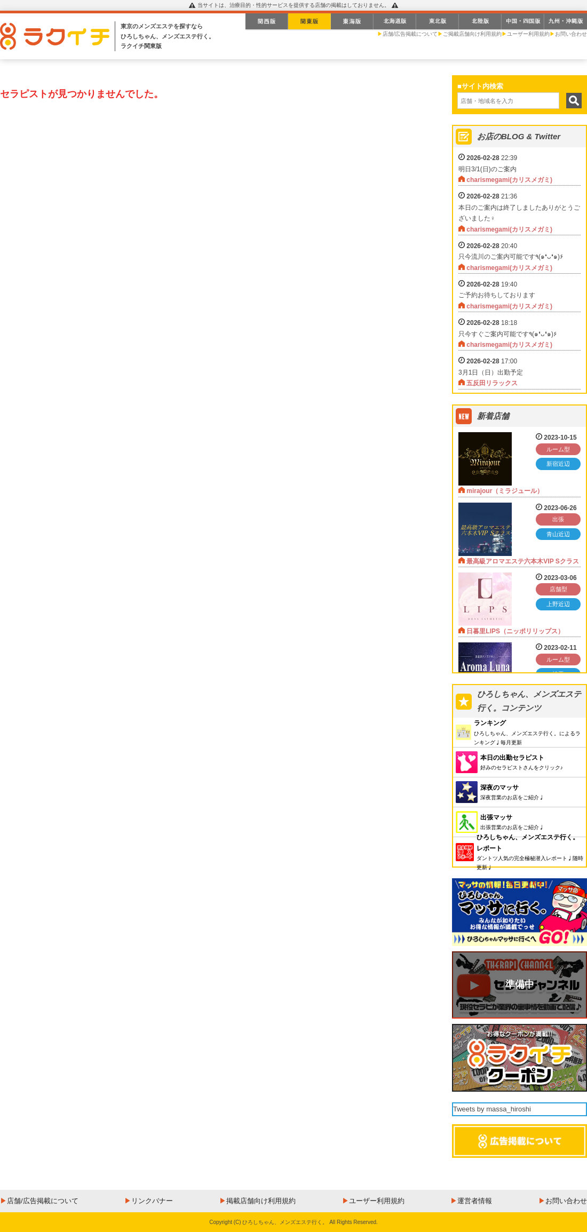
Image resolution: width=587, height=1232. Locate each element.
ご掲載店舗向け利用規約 (472, 34)
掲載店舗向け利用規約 (261, 1201)
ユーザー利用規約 (528, 34)
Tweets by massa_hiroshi (492, 1109)
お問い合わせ (571, 34)
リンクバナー (152, 1201)
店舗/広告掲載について (410, 34)
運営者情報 (474, 1201)
